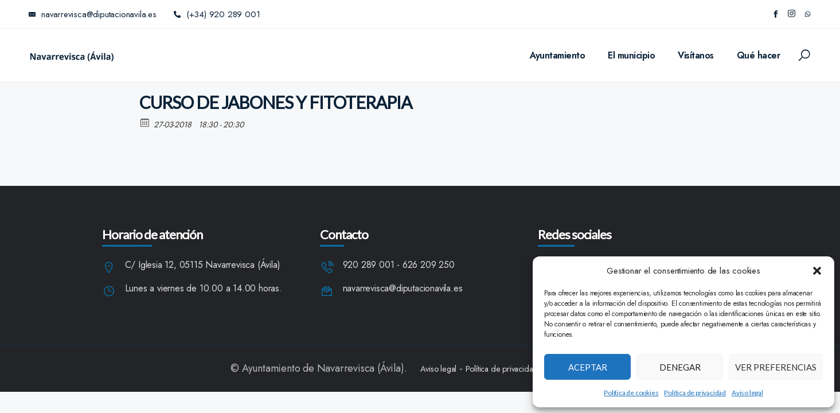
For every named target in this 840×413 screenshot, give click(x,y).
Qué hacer (758, 55)
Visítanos (696, 55)
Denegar (680, 367)
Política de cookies (631, 392)
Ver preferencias (775, 367)
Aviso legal (747, 392)
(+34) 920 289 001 (217, 14)
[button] (817, 270)
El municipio (631, 55)
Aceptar (587, 367)
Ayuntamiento (557, 55)
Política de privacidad (695, 392)
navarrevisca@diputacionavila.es (403, 289)
